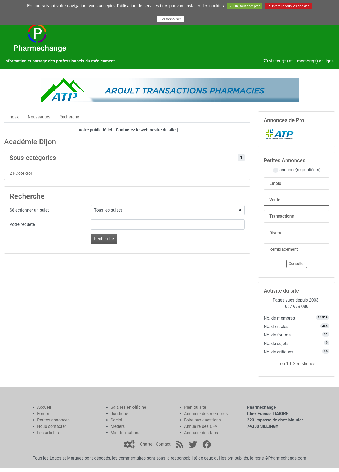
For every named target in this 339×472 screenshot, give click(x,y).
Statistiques (304, 363)
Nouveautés (39, 116)
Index (13, 116)
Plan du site (195, 407)
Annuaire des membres (206, 413)
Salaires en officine (128, 407)
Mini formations (126, 432)
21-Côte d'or (21, 173)
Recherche (69, 116)
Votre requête (22, 224)
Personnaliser (170, 19)
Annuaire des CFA (200, 426)
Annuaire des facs (201, 432)
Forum (43, 413)
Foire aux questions (202, 419)
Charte (146, 444)
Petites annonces (53, 419)
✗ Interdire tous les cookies (288, 6)
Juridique (119, 413)
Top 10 (284, 363)
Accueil (44, 407)
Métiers (118, 426)
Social (116, 419)
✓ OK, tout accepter (244, 6)
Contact (163, 444)
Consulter (297, 264)
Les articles (48, 432)
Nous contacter (51, 426)
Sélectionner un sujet (29, 210)
